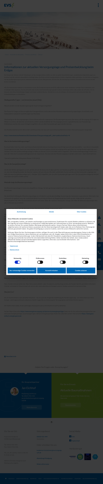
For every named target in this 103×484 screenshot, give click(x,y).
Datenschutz (14, 250)
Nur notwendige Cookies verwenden (22, 270)
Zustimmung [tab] (21, 212)
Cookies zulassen (81, 270)
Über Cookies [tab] (81, 212)
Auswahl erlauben (51, 270)
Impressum (14, 246)
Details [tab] (51, 212)
